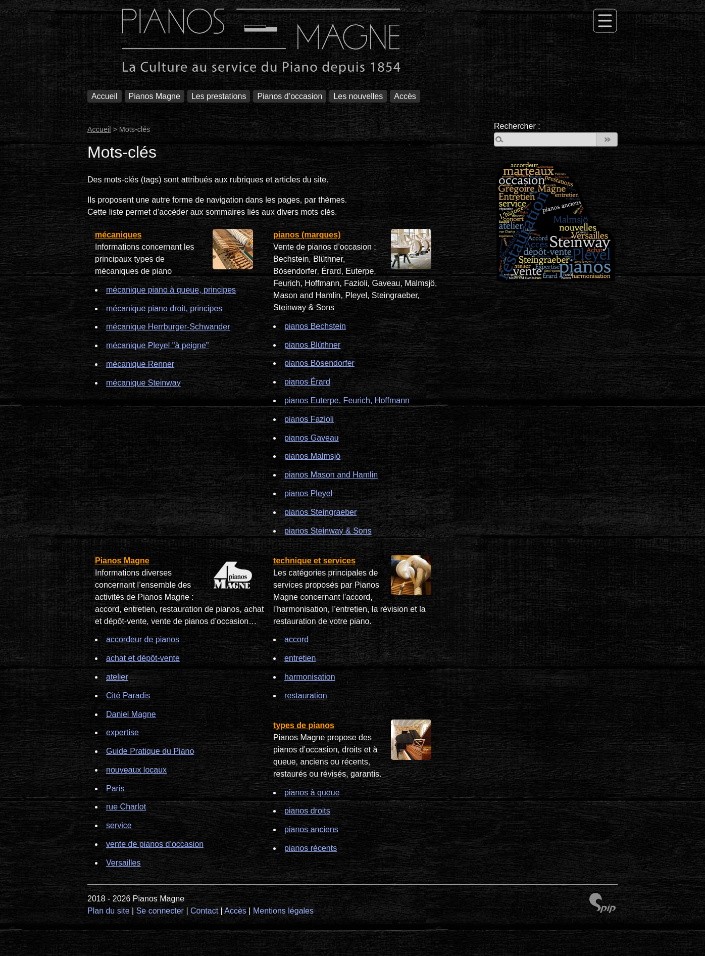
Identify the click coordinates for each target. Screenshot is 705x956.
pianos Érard (307, 381)
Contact (204, 910)
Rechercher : (517, 126)
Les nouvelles (358, 96)
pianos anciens (311, 829)
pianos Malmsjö (312, 456)
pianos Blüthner (312, 345)
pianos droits (307, 810)
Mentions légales (283, 910)
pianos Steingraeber (320, 512)
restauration (305, 695)
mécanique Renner (140, 364)
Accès (405, 96)
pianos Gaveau (311, 438)
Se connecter (160, 910)
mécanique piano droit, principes (164, 308)
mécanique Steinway (143, 382)
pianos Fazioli (309, 419)
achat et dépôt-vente (143, 658)
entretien (300, 658)
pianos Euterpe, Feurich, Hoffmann (347, 400)
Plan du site (108, 910)
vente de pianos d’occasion (155, 844)
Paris (115, 788)
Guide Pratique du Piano (150, 751)
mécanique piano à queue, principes (171, 289)
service (119, 825)
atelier (117, 677)
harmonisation (309, 677)
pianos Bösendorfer (319, 363)
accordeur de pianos (142, 639)
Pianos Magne (154, 96)
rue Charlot (126, 806)
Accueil (104, 96)
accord (296, 639)
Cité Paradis (128, 695)
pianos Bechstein (315, 326)
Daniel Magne (131, 714)
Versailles (123, 862)
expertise (122, 732)
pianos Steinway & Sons (328, 531)
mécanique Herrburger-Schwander (168, 326)
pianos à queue (311, 792)
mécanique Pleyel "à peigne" (157, 345)
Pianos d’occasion (289, 96)
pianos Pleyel (308, 493)
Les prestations (218, 96)
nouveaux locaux (136, 770)
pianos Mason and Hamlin (331, 474)
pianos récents (310, 848)
